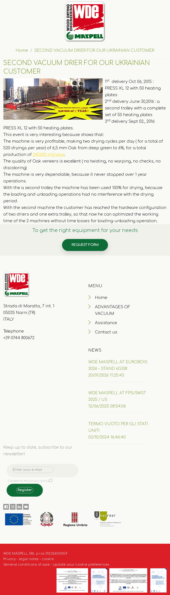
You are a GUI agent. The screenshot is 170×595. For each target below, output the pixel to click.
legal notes (29, 559)
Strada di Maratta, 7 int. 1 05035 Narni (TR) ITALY (28, 312)
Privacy (9, 559)
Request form (85, 245)
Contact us (106, 332)
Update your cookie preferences (81, 564)
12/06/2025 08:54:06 (107, 406)
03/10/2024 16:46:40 (107, 437)
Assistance (106, 323)
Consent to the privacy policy (28, 480)
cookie (48, 559)
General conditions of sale (26, 564)
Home (22, 50)
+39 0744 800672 (18, 338)
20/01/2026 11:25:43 (106, 375)
